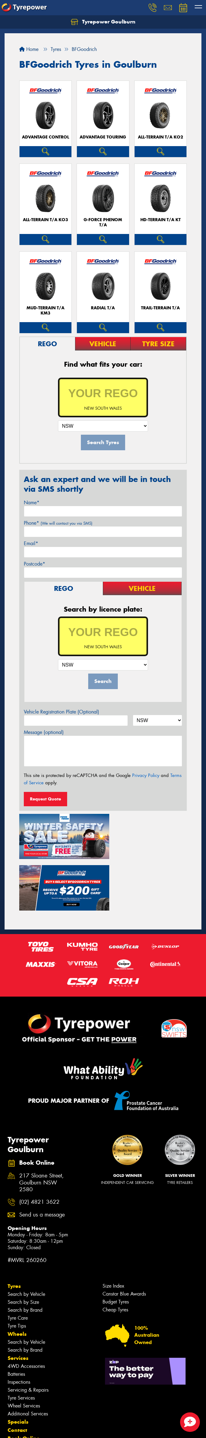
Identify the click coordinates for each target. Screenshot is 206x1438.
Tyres (14, 1230)
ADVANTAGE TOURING (103, 137)
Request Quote (45, 799)
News (15, 1399)
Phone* (58, 523)
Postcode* (34, 564)
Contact (17, 1374)
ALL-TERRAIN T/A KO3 (45, 219)
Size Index (113, 1230)
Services (18, 1302)
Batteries (16, 1318)
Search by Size (23, 1246)
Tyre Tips (17, 1270)
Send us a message (42, 1159)
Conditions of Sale (81, 1427)
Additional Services (28, 1358)
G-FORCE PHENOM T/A (103, 222)
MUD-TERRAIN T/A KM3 (45, 310)
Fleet (14, 1390)
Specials (18, 1366)
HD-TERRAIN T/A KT (160, 219)
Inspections (19, 1326)
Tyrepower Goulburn (103, 22)
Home (28, 49)
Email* (31, 543)
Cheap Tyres (115, 1254)
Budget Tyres (116, 1246)
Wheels (17, 1278)
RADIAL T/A (103, 308)
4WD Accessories (26, 1310)
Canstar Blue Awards (124, 1238)
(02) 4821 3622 (39, 1146)
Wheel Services (24, 1350)
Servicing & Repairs (28, 1334)
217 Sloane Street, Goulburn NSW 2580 (41, 1127)
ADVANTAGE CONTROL (45, 137)
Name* (31, 502)
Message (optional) (44, 732)
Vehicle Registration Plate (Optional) (61, 712)
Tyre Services (21, 1342)
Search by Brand (25, 1254)
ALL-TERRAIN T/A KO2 (160, 137)
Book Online (24, 1382)
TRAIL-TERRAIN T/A (160, 308)
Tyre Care (18, 1262)
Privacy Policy (145, 775)
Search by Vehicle (26, 1238)
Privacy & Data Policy (43, 1427)
